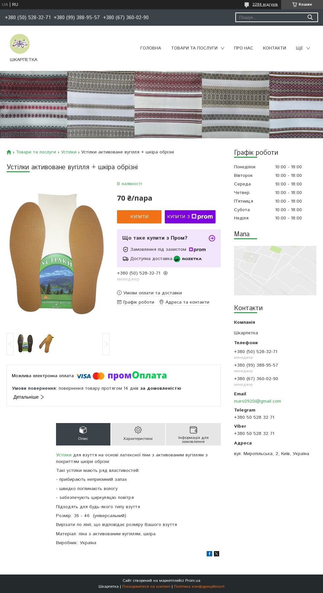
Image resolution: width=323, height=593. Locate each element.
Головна (150, 48)
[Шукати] (310, 17)
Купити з (190, 217)
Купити (139, 217)
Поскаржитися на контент (146, 586)
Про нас (243, 48)
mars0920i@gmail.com (257, 401)
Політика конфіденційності (199, 586)
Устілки (68, 152)
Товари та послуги (194, 48)
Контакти (274, 48)
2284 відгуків (265, 4)
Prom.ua (192, 580)
